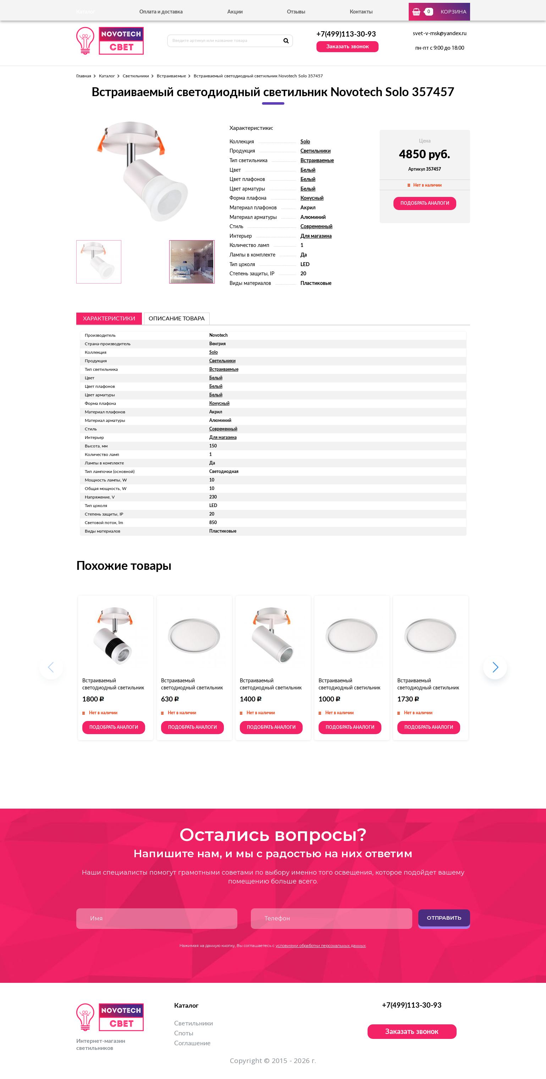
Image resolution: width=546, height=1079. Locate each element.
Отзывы (296, 12)
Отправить (444, 917)
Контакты (361, 12)
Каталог (107, 76)
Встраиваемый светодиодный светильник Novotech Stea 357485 (428, 688)
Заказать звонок (347, 46)
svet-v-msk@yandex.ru (440, 34)
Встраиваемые (171, 76)
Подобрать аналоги (425, 203)
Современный (316, 226)
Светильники (136, 76)
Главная (83, 76)
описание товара (177, 318)
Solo (305, 141)
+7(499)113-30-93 (346, 34)
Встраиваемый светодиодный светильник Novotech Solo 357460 (271, 688)
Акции (235, 12)
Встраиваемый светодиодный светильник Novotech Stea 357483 (349, 688)
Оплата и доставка (161, 12)
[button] (495, 670)
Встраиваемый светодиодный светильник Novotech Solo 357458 (113, 688)
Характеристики (109, 318)
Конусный (312, 198)
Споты (183, 1033)
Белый (307, 170)
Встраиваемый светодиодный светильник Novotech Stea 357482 (192, 688)
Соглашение (192, 1043)
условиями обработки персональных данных (321, 945)
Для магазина (316, 236)
